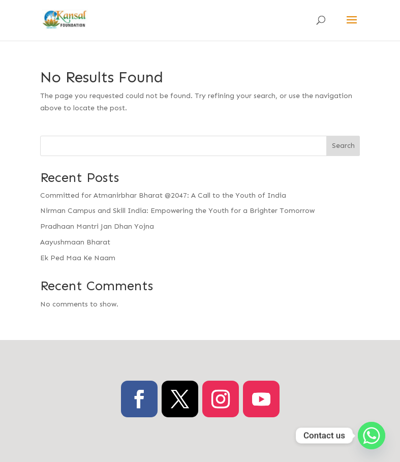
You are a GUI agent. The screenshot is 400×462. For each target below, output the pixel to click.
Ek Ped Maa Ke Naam (77, 258)
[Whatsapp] (371, 435)
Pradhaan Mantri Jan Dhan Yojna (97, 226)
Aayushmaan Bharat (75, 242)
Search (343, 145)
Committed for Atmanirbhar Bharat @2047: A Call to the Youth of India (163, 195)
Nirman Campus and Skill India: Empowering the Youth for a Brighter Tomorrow (177, 210)
